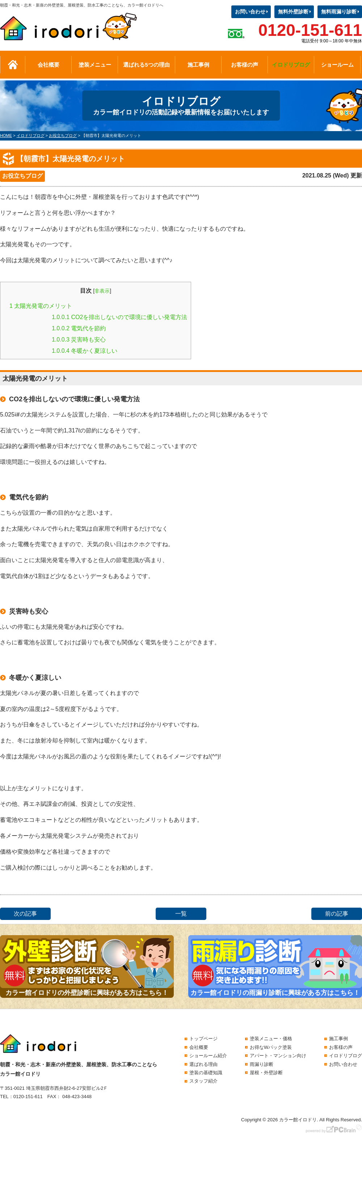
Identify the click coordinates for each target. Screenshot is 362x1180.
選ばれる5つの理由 (146, 65)
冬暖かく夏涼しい (84, 351)
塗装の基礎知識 (205, 1072)
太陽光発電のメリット (40, 306)
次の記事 (25, 914)
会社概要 (48, 65)
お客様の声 (244, 65)
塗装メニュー (95, 65)
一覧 (181, 914)
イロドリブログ (291, 65)
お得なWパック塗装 (271, 1047)
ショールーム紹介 (208, 1055)
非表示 (102, 291)
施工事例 (198, 65)
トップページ (203, 1038)
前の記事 (336, 914)
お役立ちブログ (22, 176)
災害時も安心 (79, 339)
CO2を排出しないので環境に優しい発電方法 (119, 317)
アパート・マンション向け (278, 1055)
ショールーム (337, 65)
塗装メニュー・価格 (271, 1038)
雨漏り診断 (261, 1064)
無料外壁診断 (293, 11)
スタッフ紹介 (203, 1081)
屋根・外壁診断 (266, 1072)
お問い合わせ (250, 11)
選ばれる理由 (203, 1064)
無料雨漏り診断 (339, 11)
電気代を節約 (79, 328)
